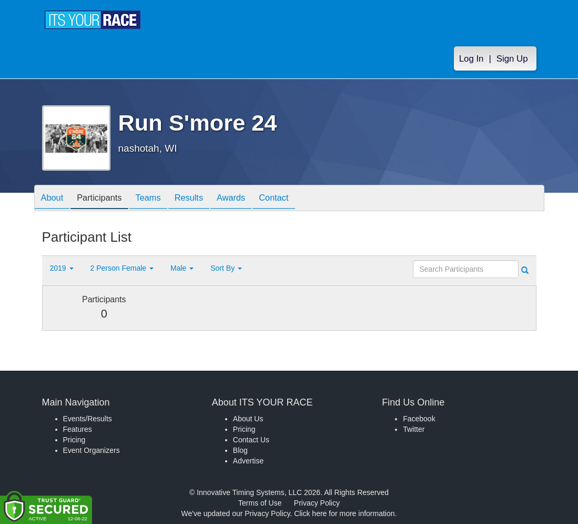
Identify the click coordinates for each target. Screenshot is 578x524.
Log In (471, 59)
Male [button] (182, 268)
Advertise (248, 461)
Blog (240, 450)
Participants (105, 199)
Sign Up (512, 59)
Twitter (413, 429)
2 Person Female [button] (122, 268)
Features (77, 429)
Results (202, 199)
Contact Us (251, 440)
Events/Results (87, 418)
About (54, 199)
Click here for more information (344, 513)
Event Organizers (91, 450)
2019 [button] (62, 268)
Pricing (74, 440)
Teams (158, 199)
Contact (295, 199)
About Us (248, 418)
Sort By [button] (226, 268)
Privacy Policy (317, 503)
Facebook (419, 418)
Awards (248, 199)
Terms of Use (259, 503)
